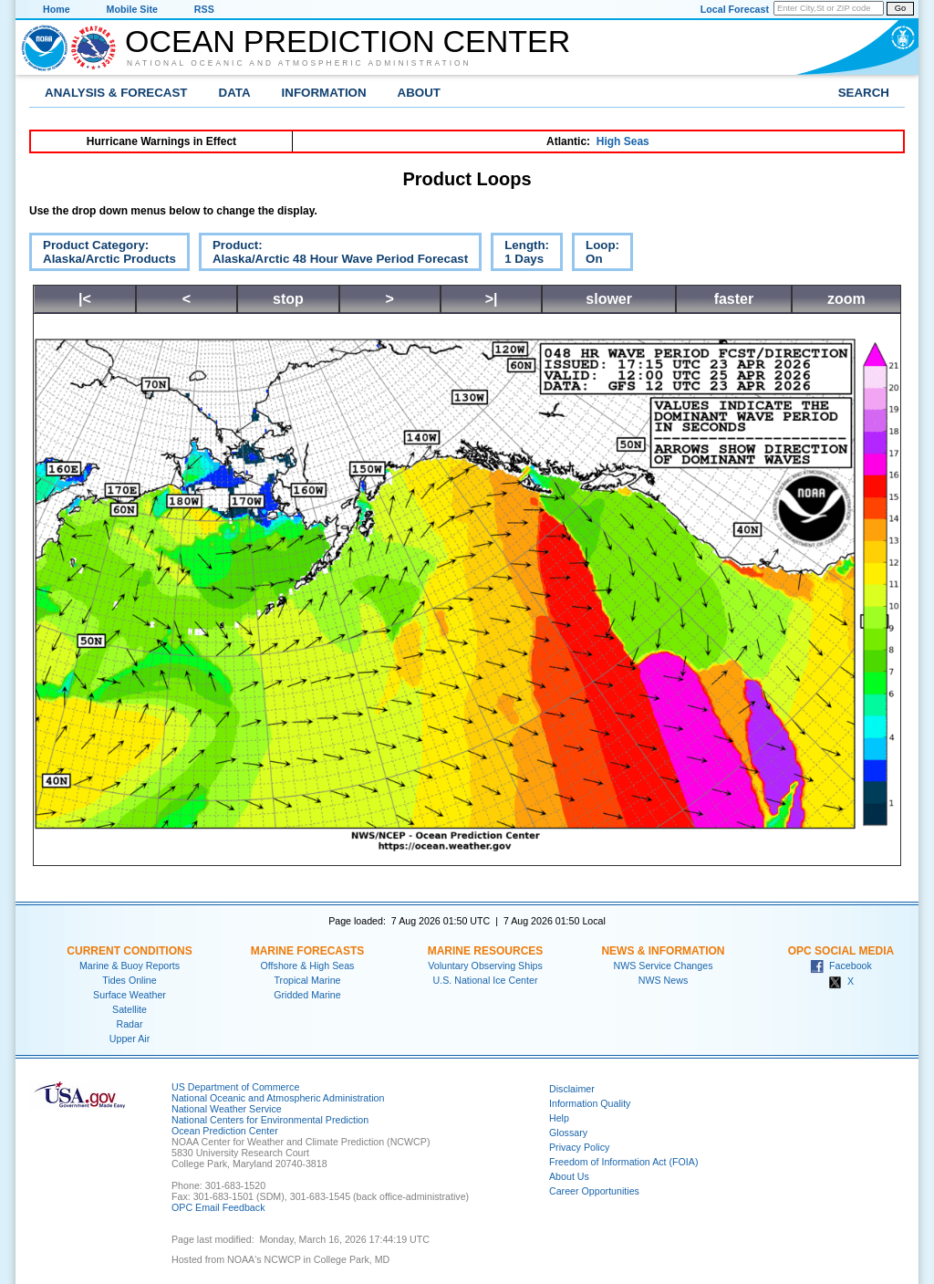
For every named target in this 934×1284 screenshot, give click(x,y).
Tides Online (129, 980)
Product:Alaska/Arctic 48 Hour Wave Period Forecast (333, 254)
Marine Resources (486, 951)
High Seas (623, 141)
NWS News (663, 980)
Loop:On (595, 254)
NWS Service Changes (663, 965)
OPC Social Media (841, 951)
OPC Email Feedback (218, 1207)
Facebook (841, 965)
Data (235, 92)
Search (863, 92)
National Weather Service (226, 1108)
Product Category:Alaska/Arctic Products (102, 254)
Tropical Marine (307, 980)
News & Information (662, 951)
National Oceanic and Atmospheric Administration (299, 63)
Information (324, 92)
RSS (204, 9)
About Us (569, 1176)
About (419, 92)
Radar (129, 1023)
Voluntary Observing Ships (485, 965)
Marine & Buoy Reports (129, 965)
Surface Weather (129, 994)
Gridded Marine (307, 994)
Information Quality (589, 1103)
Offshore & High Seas (308, 965)
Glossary (568, 1132)
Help (559, 1117)
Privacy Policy (579, 1147)
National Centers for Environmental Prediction (269, 1119)
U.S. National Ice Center (485, 980)
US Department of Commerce (235, 1086)
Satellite (129, 1009)
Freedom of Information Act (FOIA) (623, 1161)
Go (900, 8)
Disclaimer (572, 1088)
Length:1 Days (520, 254)
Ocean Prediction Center (347, 41)
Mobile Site (132, 9)
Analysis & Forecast (116, 92)
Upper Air (129, 1038)
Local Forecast (734, 9)
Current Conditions (129, 951)
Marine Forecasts (308, 951)
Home (56, 9)
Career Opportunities (594, 1190)
